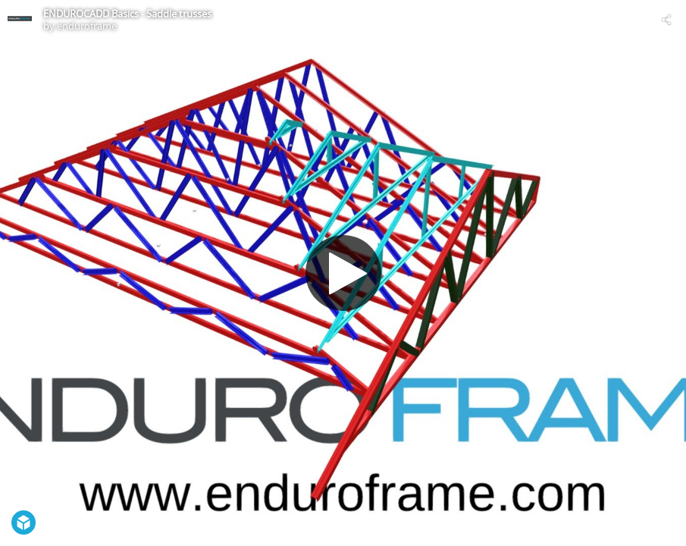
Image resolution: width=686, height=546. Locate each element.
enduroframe (87, 26)
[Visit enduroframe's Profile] (20, 20)
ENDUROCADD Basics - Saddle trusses (127, 13)
